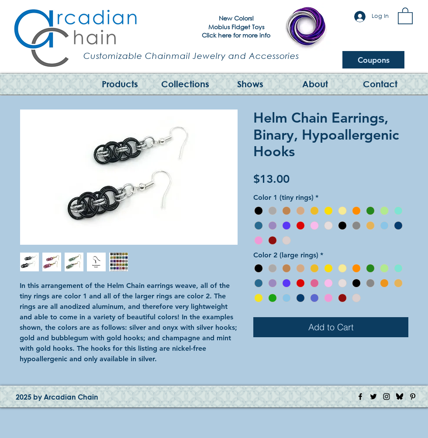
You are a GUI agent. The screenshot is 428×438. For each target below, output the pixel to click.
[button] (405, 15)
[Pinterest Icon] (412, 396)
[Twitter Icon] (373, 396)
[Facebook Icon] (360, 396)
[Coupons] (373, 59)
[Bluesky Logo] (399, 396)
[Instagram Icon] (386, 396)
